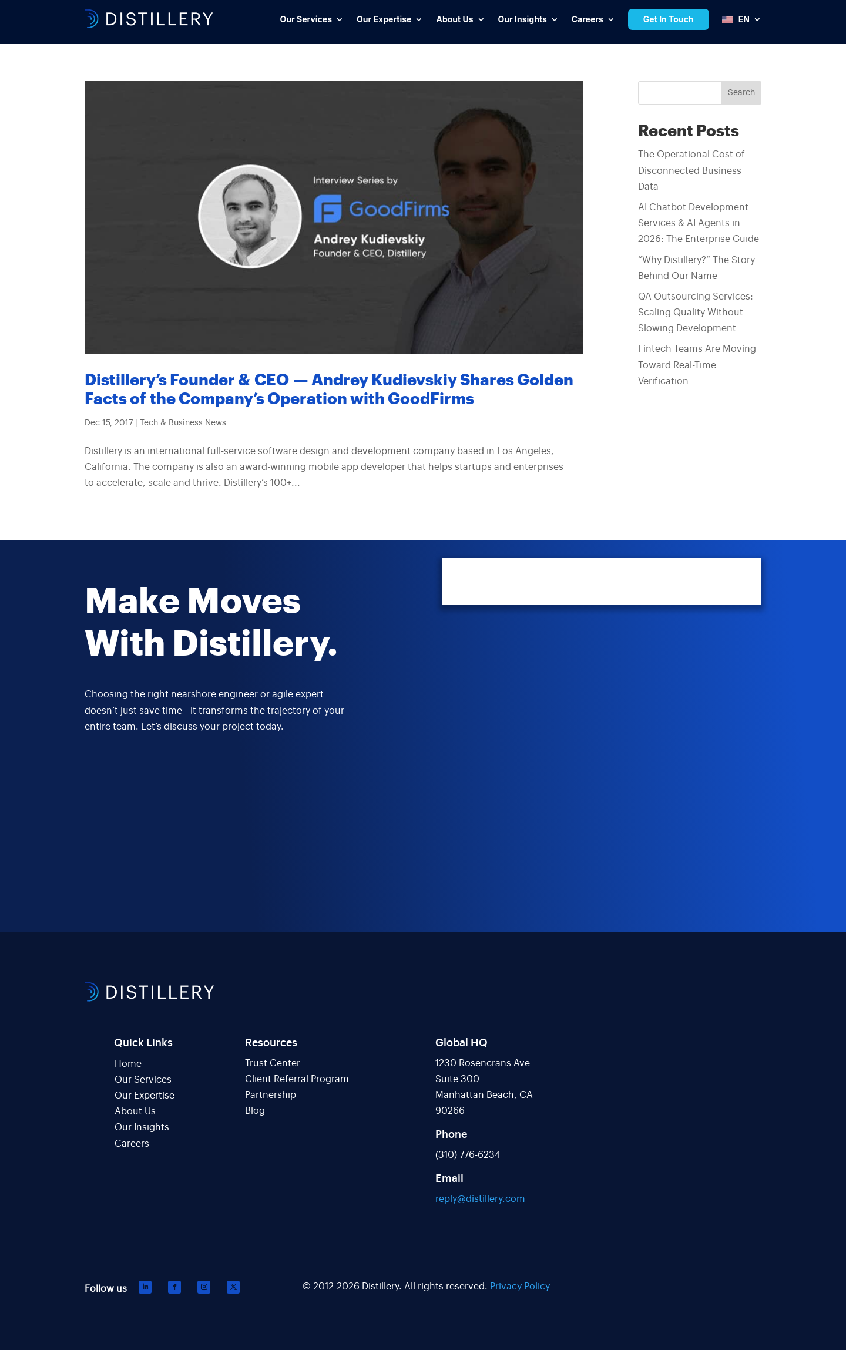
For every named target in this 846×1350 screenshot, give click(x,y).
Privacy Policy (520, 1286)
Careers (132, 1143)
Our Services (143, 1079)
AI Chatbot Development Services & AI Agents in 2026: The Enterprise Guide (698, 223)
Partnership (270, 1095)
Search (741, 93)
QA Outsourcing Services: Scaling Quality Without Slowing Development (695, 312)
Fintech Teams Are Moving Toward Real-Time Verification (697, 364)
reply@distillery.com (480, 1199)
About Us (135, 1111)
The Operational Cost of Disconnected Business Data (691, 170)
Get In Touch (668, 19)
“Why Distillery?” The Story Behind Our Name (696, 268)
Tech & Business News (183, 423)
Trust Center (272, 1063)
